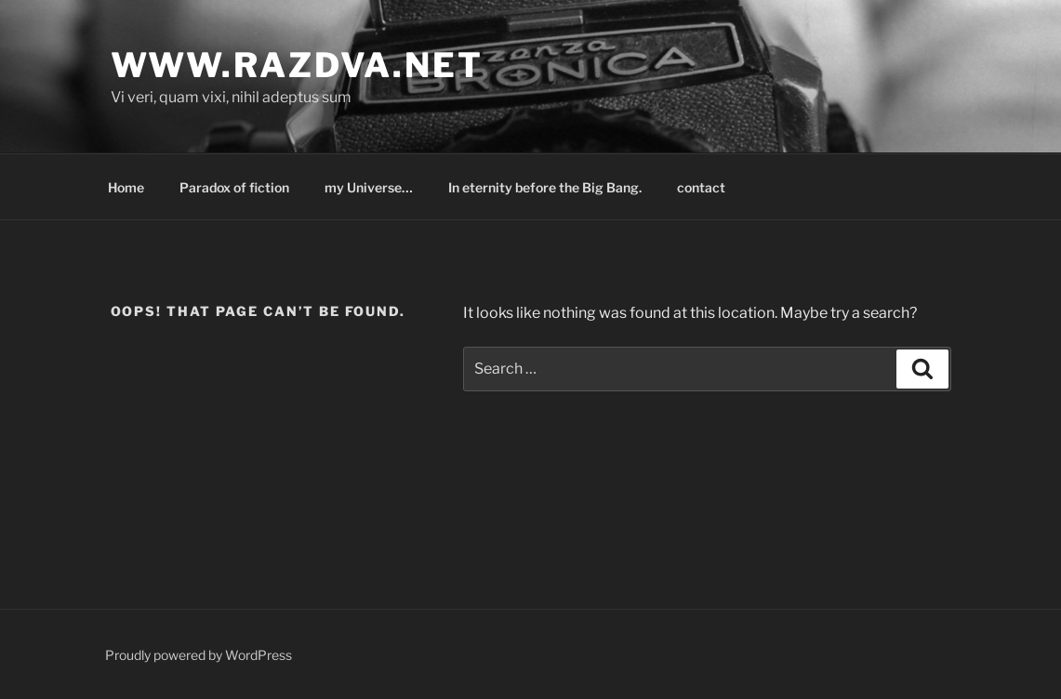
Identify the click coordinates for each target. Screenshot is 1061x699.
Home (126, 187)
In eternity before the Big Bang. (545, 187)
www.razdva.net (297, 65)
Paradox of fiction (234, 187)
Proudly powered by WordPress (198, 655)
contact (701, 187)
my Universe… (369, 187)
